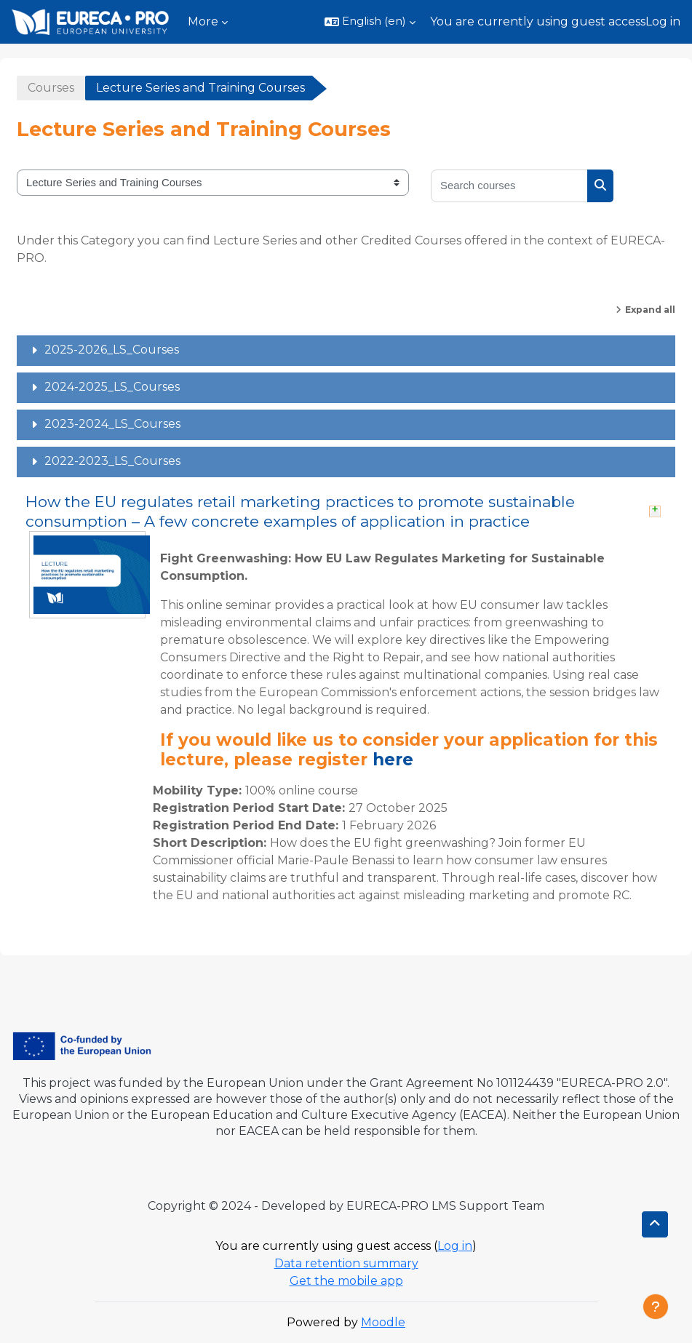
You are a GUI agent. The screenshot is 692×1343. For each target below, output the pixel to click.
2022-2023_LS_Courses (112, 461)
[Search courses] (509, 186)
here (393, 759)
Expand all (650, 309)
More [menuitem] (203, 21)
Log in (662, 21)
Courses (51, 88)
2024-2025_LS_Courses (112, 387)
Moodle (383, 1322)
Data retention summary (346, 1263)
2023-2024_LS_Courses (112, 424)
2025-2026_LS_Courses (111, 349)
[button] (370, 22)
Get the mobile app (346, 1281)
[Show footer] (656, 1307)
